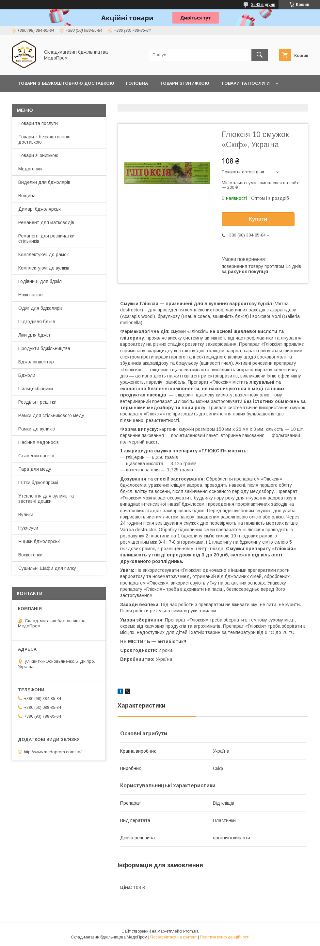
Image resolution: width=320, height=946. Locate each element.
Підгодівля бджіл (36, 321)
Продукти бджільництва (44, 348)
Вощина (27, 195)
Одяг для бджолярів (40, 308)
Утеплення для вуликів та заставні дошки (46, 498)
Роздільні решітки (37, 402)
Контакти (62, 100)
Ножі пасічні (30, 294)
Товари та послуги (245, 83)
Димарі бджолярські (39, 209)
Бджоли (26, 375)
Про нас (28, 100)
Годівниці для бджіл (40, 281)
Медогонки (30, 168)
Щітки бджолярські (38, 482)
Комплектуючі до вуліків (43, 268)
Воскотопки (30, 554)
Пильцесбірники (35, 388)
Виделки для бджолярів (44, 182)
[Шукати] (259, 55)
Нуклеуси (28, 528)
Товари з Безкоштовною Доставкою (66, 83)
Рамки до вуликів (36, 428)
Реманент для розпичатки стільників (46, 238)
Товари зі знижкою (184, 83)
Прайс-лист (101, 100)
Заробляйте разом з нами (161, 100)
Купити (258, 219)
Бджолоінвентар (36, 361)
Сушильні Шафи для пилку (47, 568)
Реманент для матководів (46, 222)
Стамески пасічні (36, 455)
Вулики (25, 514)
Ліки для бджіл (34, 335)
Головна (137, 83)
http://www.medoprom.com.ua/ (53, 751)
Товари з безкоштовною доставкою (44, 139)
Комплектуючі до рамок (43, 254)
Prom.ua (191, 931)
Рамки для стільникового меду (51, 415)
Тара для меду (34, 469)
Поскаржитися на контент (173, 937)
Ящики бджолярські (39, 541)
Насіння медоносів (38, 442)
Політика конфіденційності (224, 937)
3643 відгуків (263, 4)
